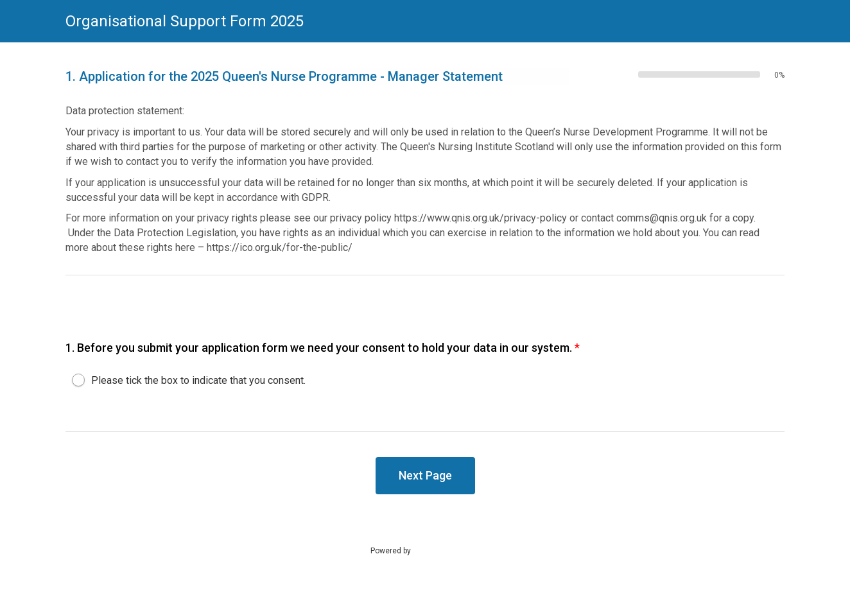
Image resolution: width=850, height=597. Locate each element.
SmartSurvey (448, 550)
